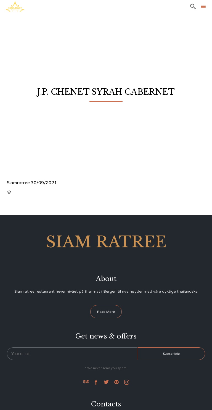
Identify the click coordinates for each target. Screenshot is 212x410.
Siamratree (18, 183)
